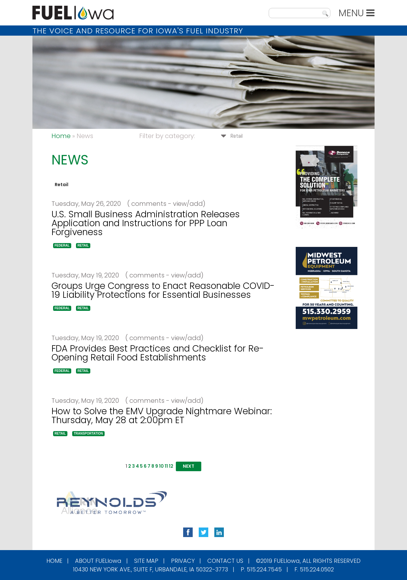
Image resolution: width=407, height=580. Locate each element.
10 (161, 466)
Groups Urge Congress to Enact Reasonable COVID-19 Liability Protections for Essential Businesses (163, 290)
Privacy (183, 561)
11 (166, 466)
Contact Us (225, 561)
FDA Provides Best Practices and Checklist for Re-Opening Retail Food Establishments (158, 353)
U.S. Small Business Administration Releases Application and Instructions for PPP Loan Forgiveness (146, 223)
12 (171, 466)
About (98, 561)
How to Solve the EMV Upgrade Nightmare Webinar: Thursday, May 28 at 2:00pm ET (162, 415)
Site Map (146, 561)
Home (61, 135)
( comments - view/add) (163, 203)
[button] (62, 245)
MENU (357, 13)
